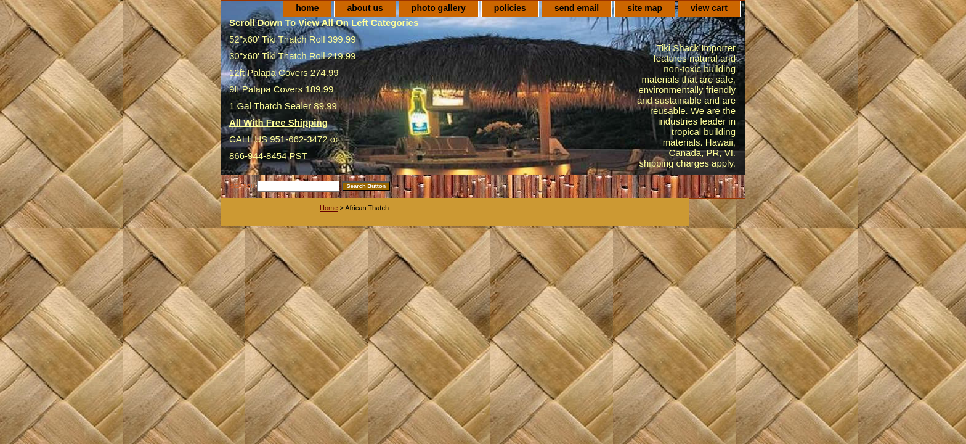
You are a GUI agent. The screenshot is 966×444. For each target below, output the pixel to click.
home (307, 8)
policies (510, 8)
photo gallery (439, 8)
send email (576, 8)
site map (644, 8)
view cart (709, 8)
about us (365, 8)
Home (329, 208)
